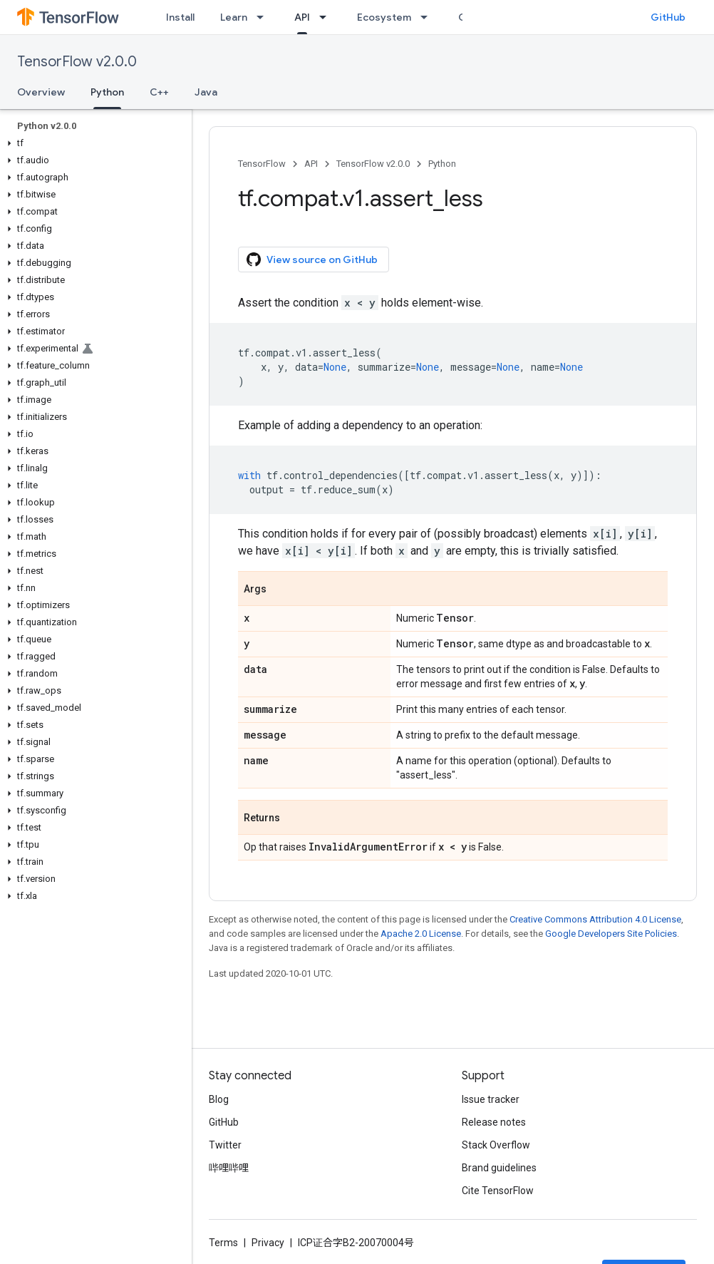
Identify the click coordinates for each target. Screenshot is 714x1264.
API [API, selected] (302, 17)
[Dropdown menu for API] (327, 17)
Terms (223, 1242)
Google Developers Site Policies (611, 933)
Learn (233, 17)
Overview (41, 92)
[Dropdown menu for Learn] (264, 17)
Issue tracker (490, 1099)
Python (442, 163)
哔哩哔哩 (229, 1167)
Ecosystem (384, 17)
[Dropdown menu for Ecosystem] (428, 17)
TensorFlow (262, 163)
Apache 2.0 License (421, 933)
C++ (159, 92)
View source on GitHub (312, 259)
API (311, 163)
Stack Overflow (496, 1145)
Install (180, 17)
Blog (219, 1099)
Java (206, 92)
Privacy (268, 1242)
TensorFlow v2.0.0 (77, 62)
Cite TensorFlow (498, 1190)
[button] (93, 143)
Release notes (494, 1122)
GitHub (668, 17)
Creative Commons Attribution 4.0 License (595, 919)
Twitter (225, 1145)
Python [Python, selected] (107, 92)
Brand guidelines (499, 1167)
